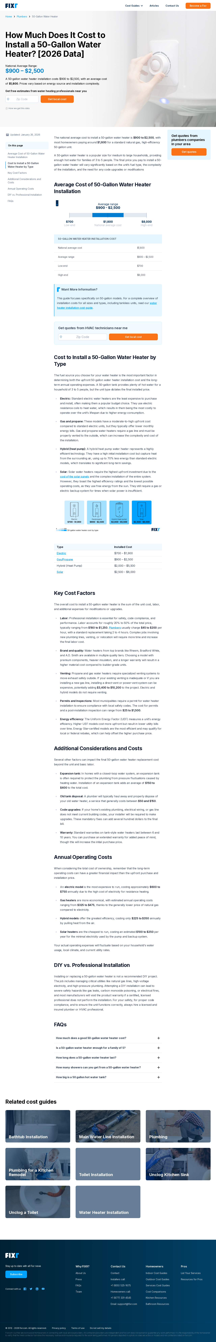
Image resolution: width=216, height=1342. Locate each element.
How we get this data (17, 108)
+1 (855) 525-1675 (121, 1285)
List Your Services (191, 1273)
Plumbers (22, 16)
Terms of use (78, 1328)
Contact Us (172, 5)
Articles (154, 5)
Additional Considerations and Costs (24, 181)
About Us (81, 1273)
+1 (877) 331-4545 (121, 1297)
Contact (115, 1273)
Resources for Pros (191, 1279)
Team (79, 1291)
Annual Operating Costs (21, 188)
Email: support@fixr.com (124, 1303)
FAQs (11, 201)
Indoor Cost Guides (156, 1273)
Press (79, 1279)
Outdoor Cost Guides (157, 1279)
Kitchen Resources (156, 1297)
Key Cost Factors (17, 172)
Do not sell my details (100, 1328)
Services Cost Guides (158, 1285)
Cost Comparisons (156, 1291)
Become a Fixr (198, 5)
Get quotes (189, 151)
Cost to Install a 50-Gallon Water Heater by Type (23, 165)
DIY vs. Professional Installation (25, 194)
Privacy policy (59, 1328)
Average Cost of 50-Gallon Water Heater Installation (26, 155)
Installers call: (118, 1279)
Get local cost (57, 99)
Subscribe (16, 1274)
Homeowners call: (120, 1291)
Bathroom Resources (157, 1303)
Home (8, 16)
